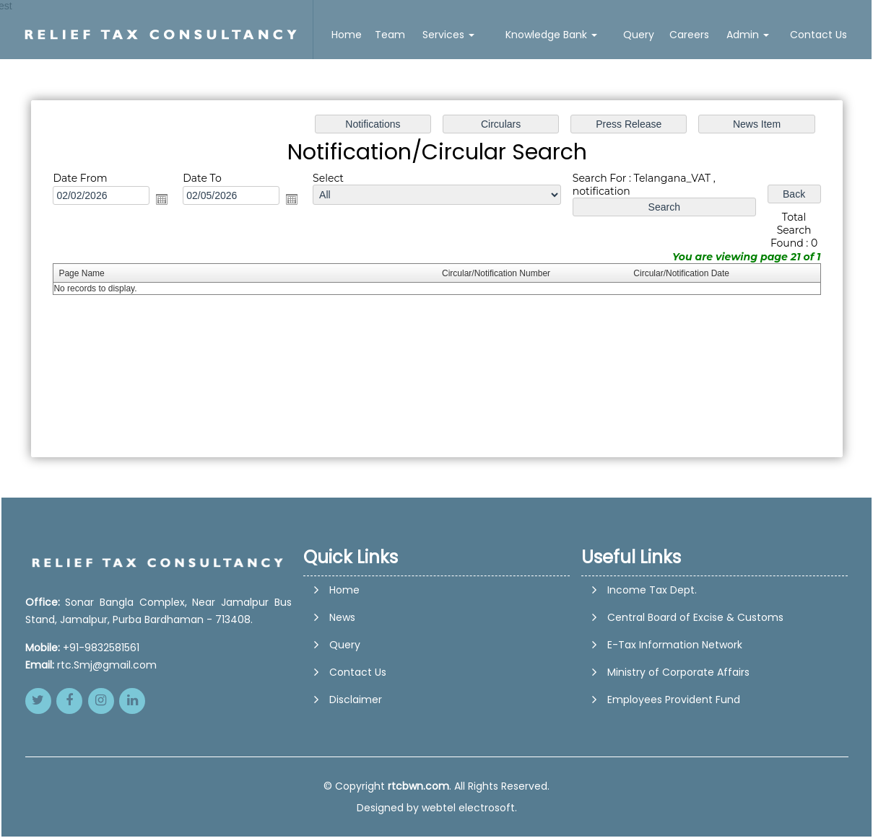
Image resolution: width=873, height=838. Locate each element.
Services (448, 34)
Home (346, 34)
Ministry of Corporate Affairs (678, 672)
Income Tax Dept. (652, 590)
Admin (747, 34)
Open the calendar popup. (167, 200)
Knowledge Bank (551, 34)
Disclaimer (355, 762)
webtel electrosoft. (469, 807)
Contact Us (818, 34)
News (342, 680)
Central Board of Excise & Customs (695, 617)
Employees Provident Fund (673, 699)
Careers (689, 34)
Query (638, 34)
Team (390, 34)
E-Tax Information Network (674, 645)
